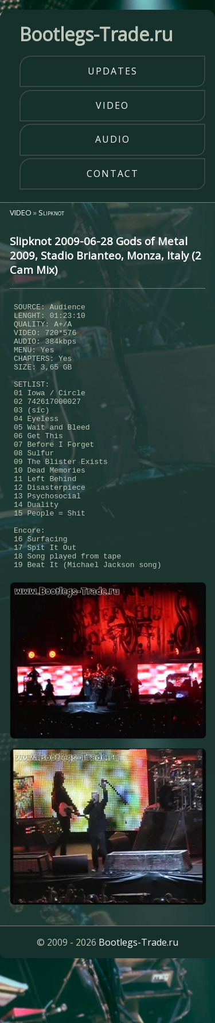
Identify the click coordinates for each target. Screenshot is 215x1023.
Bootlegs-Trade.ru (138, 997)
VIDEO (21, 212)
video (112, 105)
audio (112, 139)
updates (113, 71)
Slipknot (51, 212)
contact (113, 173)
